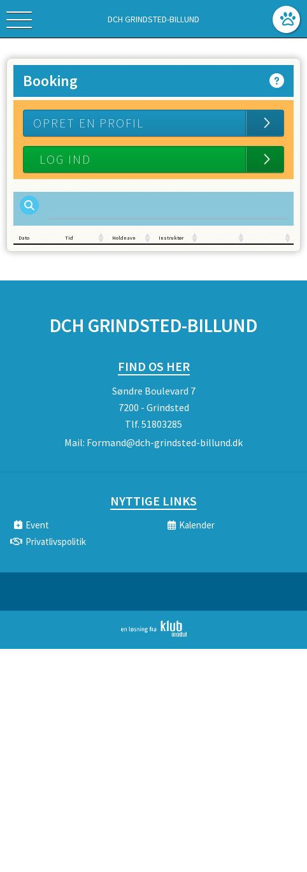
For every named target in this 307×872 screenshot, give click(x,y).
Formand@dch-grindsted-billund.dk (165, 442)
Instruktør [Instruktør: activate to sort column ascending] (171, 238)
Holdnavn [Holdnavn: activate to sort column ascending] (124, 238)
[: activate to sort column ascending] (224, 238)
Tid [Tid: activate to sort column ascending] (69, 238)
